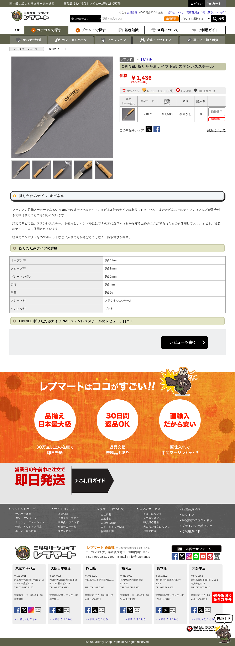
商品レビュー (66, 530)
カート (216, 3)
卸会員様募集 (151, 522)
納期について (216, 130)
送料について (175, 12)
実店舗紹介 (193, 12)
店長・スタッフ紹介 (112, 527)
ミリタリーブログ (68, 518)
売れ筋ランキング (213, 12)
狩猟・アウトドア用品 (28, 526)
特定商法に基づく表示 (197, 520)
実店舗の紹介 (108, 522)
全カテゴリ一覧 (67, 526)
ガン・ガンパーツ (71, 40)
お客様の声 (107, 531)
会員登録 (132, 12)
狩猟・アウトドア (155, 40)
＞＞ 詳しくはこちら (25, 619)
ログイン (188, 514)
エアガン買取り (152, 518)
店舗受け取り (151, 530)
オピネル (146, 59)
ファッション (113, 40)
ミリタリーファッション (30, 522)
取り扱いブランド (68, 522)
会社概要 (106, 514)
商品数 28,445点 (75, 3)
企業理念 (106, 518)
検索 (221, 18)
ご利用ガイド (191, 531)
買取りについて (152, 513)
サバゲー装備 (28, 40)
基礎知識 (63, 513)
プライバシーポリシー (197, 525)
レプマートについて (110, 509)
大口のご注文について (156, 526)
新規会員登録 (191, 509)
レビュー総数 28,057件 (105, 3)
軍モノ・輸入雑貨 (202, 40)
